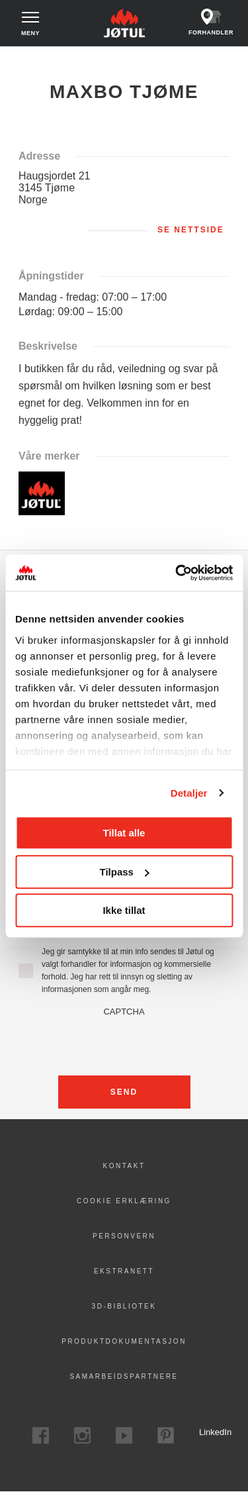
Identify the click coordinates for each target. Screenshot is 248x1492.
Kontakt (124, 1165)
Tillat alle (124, 832)
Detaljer (189, 793)
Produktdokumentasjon (124, 1341)
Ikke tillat (124, 910)
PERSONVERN (124, 1236)
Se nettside (190, 229)
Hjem (20, 59)
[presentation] (124, 1042)
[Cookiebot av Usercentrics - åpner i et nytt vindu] (176, 572)
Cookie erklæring (124, 1201)
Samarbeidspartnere (123, 1376)
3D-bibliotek (124, 1306)
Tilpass (124, 871)
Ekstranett (124, 1271)
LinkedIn (207, 1432)
